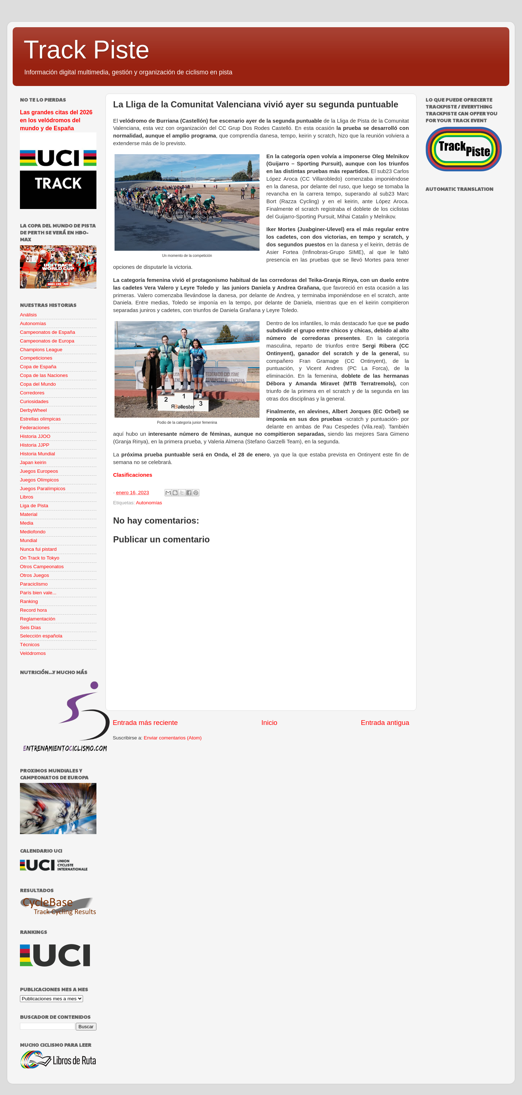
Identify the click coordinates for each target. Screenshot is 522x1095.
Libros (26, 497)
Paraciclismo (34, 584)
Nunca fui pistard (38, 549)
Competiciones (36, 358)
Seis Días (30, 627)
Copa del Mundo (38, 384)
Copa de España (38, 366)
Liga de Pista (34, 505)
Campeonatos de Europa (47, 341)
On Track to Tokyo (39, 558)
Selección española (41, 636)
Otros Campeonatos (42, 566)
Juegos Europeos (39, 471)
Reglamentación (37, 619)
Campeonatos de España (47, 332)
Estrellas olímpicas (40, 419)
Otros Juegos (34, 575)
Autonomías (149, 502)
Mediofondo (33, 531)
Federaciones (35, 427)
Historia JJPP (34, 445)
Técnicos (30, 644)
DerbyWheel (33, 410)
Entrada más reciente (145, 722)
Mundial (28, 540)
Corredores (32, 392)
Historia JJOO (35, 436)
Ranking (29, 601)
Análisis (28, 314)
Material (28, 514)
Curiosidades (34, 401)
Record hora (33, 610)
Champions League (41, 349)
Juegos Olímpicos (39, 480)
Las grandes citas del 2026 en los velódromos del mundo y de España (56, 120)
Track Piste (86, 50)
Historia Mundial (37, 453)
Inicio (269, 722)
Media (26, 523)
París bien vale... (38, 592)
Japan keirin (33, 462)
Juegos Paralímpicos (42, 488)
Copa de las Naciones (44, 375)
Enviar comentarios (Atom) (173, 738)
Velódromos (33, 653)
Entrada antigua (385, 722)
